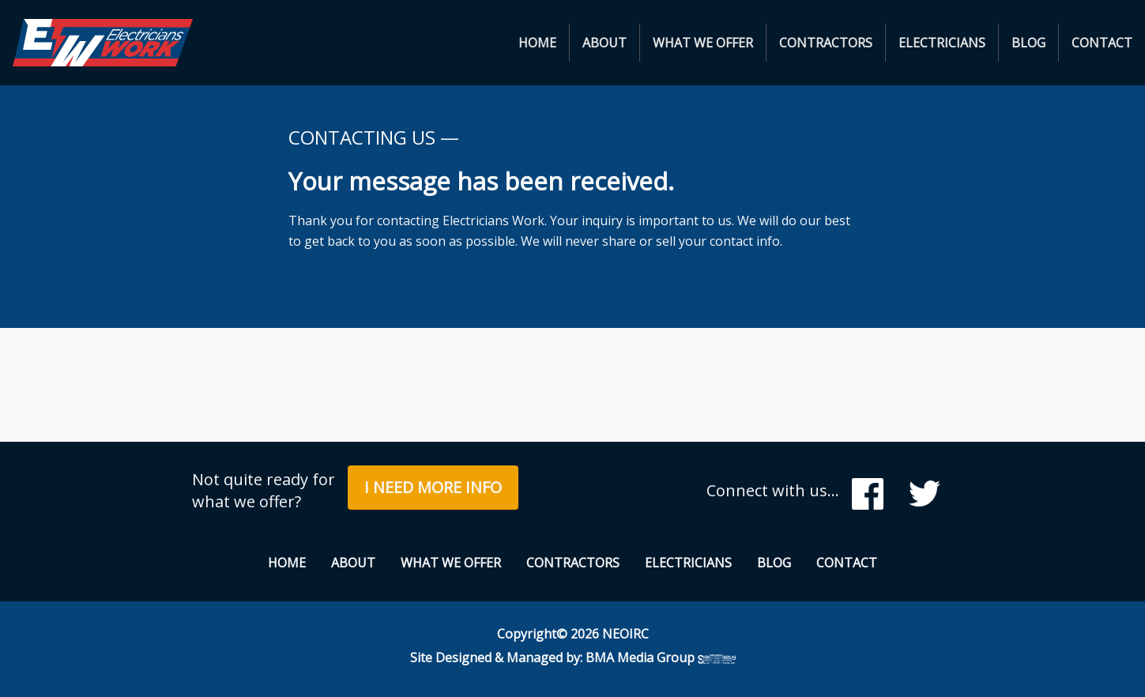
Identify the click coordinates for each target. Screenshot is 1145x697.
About (604, 42)
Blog (1028, 42)
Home (537, 42)
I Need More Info (433, 487)
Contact (1102, 42)
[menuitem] (538, 43)
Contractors (825, 42)
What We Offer (703, 42)
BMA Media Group (661, 657)
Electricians (941, 42)
